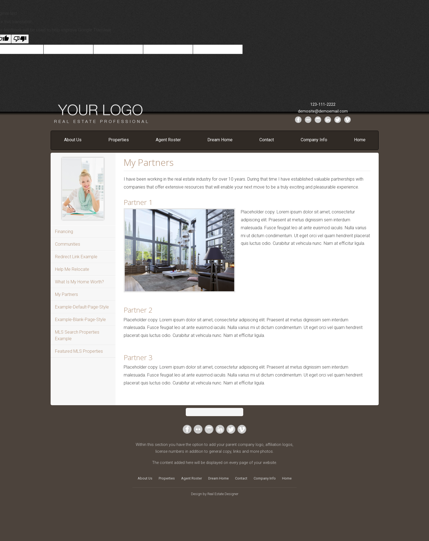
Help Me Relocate (72, 269)
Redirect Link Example (76, 256)
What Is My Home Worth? (79, 281)
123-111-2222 (322, 104)
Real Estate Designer (222, 494)
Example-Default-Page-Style (82, 307)
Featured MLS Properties (79, 351)
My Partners (66, 294)
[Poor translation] (20, 38)
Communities (67, 244)
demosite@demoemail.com (323, 111)
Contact (266, 139)
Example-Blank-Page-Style (80, 319)
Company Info (314, 139)
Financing (64, 231)
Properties (118, 139)
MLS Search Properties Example (77, 335)
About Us (73, 139)
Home (360, 139)
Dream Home (220, 139)
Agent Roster (168, 139)
